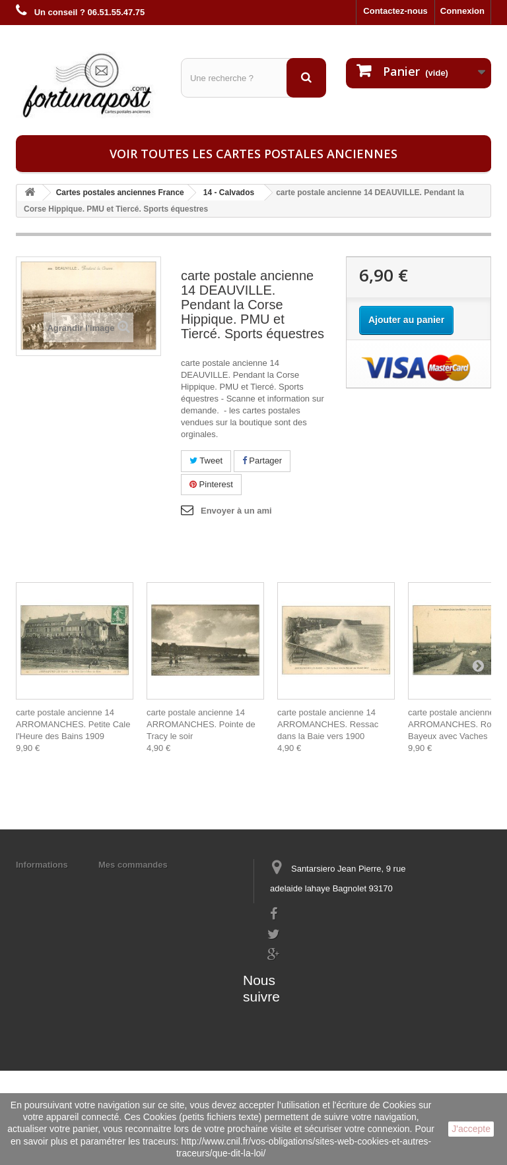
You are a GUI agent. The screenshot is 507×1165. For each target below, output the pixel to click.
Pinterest (211, 484)
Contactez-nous (395, 11)
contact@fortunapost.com (319, 977)
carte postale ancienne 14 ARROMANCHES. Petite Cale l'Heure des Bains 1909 (73, 724)
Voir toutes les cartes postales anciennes (253, 154)
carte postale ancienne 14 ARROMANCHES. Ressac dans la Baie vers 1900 (327, 724)
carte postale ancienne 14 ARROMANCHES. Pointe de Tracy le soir (201, 724)
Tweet (205, 460)
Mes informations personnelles (161, 882)
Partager (262, 460)
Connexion (462, 11)
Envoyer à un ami (236, 511)
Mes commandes (133, 865)
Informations (42, 865)
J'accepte (471, 1128)
